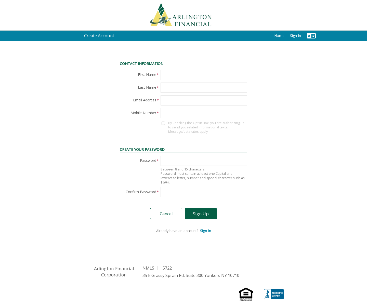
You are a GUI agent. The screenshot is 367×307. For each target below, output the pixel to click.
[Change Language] (311, 36)
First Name (147, 74)
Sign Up (201, 214)
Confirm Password (141, 191)
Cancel (166, 214)
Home (279, 35)
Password (148, 160)
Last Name (147, 87)
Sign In (295, 35)
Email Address (144, 100)
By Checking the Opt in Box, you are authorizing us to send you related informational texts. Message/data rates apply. (206, 127)
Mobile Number (143, 112)
